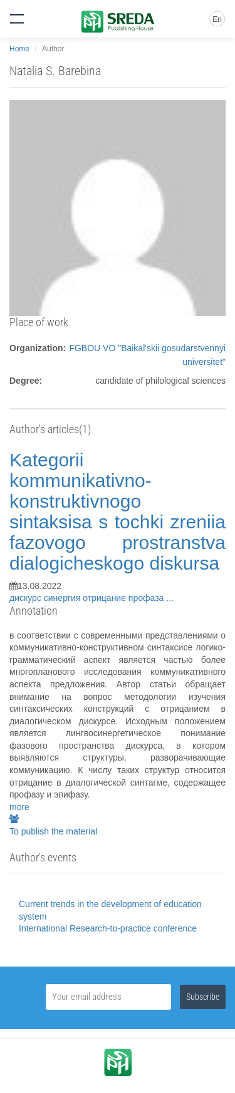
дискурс (26, 598)
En (217, 19)
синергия (63, 598)
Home (19, 48)
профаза (147, 598)
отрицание (105, 598)
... (170, 598)
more (19, 807)
